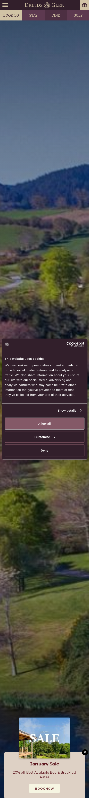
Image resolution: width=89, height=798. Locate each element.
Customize (44, 437)
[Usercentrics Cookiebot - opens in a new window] (66, 344)
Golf (77, 15)
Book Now (44, 788)
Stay (33, 15)
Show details (67, 410)
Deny (44, 450)
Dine (56, 15)
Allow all (44, 423)
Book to (11, 15)
